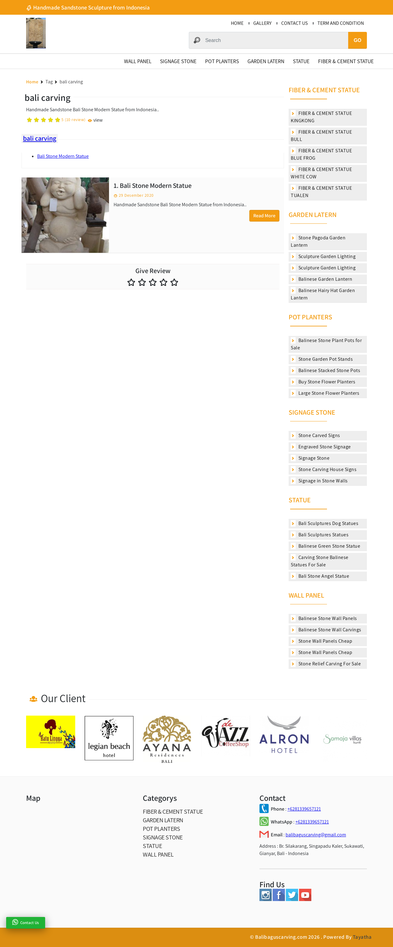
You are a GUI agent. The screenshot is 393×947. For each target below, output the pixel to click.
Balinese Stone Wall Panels (324, 618)
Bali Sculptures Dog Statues (324, 523)
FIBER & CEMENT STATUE (346, 61)
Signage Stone (310, 458)
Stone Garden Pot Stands (322, 359)
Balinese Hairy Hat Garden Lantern (323, 294)
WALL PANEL (137, 61)
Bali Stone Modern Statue (63, 156)
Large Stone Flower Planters (325, 393)
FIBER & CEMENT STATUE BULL (321, 136)
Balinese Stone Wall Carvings (326, 629)
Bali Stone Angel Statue (320, 576)
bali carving (39, 138)
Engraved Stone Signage (321, 446)
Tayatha (362, 937)
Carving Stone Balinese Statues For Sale (319, 561)
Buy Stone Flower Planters (323, 381)
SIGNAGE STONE (178, 61)
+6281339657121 (304, 809)
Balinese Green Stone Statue (325, 546)
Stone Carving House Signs (323, 469)
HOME (237, 23)
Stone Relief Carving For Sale (326, 663)
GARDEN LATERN (265, 61)
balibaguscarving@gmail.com (316, 834)
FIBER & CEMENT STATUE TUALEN (321, 192)
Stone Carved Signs (315, 435)
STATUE (301, 61)
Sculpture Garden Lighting (323, 256)
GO (357, 40)
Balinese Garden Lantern (321, 279)
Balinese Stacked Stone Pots (325, 370)
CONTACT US (294, 23)
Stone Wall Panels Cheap (321, 641)
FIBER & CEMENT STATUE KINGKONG (321, 117)
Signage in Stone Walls (319, 480)
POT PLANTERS (222, 61)
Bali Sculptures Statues (319, 534)
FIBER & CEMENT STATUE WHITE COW (321, 173)
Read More (264, 215)
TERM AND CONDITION (340, 23)
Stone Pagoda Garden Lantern (318, 241)
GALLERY (262, 23)
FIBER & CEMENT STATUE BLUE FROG (321, 154)
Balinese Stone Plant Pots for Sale (326, 344)
